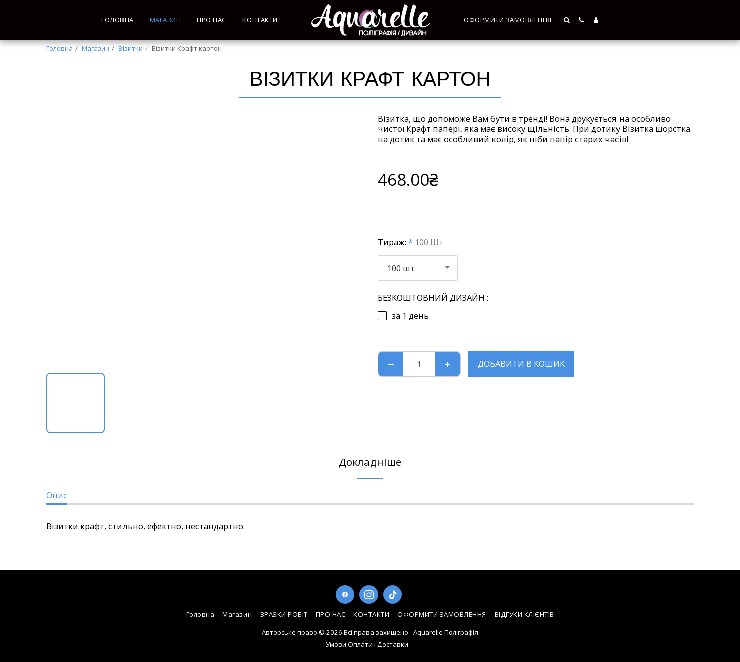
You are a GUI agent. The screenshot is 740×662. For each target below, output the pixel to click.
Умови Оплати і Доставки (367, 644)
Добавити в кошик (521, 363)
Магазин (95, 48)
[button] (567, 20)
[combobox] (418, 267)
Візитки (130, 48)
